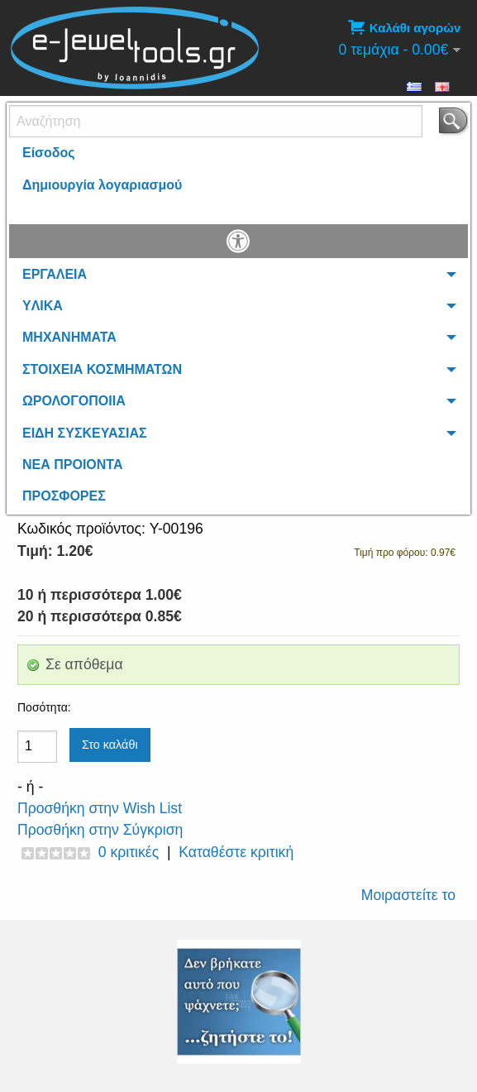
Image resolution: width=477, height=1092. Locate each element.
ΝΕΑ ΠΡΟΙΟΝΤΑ (72, 464)
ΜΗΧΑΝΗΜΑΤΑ (69, 337)
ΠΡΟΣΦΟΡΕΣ (64, 496)
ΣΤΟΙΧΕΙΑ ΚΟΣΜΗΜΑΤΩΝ (102, 369)
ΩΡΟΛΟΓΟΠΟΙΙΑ (74, 401)
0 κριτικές (128, 852)
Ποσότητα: (44, 707)
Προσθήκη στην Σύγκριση (100, 829)
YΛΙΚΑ (42, 306)
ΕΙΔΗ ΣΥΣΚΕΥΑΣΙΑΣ (84, 433)
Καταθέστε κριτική (236, 852)
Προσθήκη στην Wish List (99, 808)
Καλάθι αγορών (403, 28)
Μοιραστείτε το (408, 895)
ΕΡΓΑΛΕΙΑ (54, 274)
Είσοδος (48, 153)
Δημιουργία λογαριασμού (102, 185)
